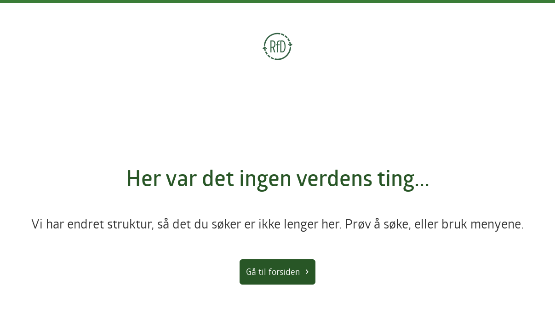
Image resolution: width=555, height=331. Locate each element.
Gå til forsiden (273, 271)
